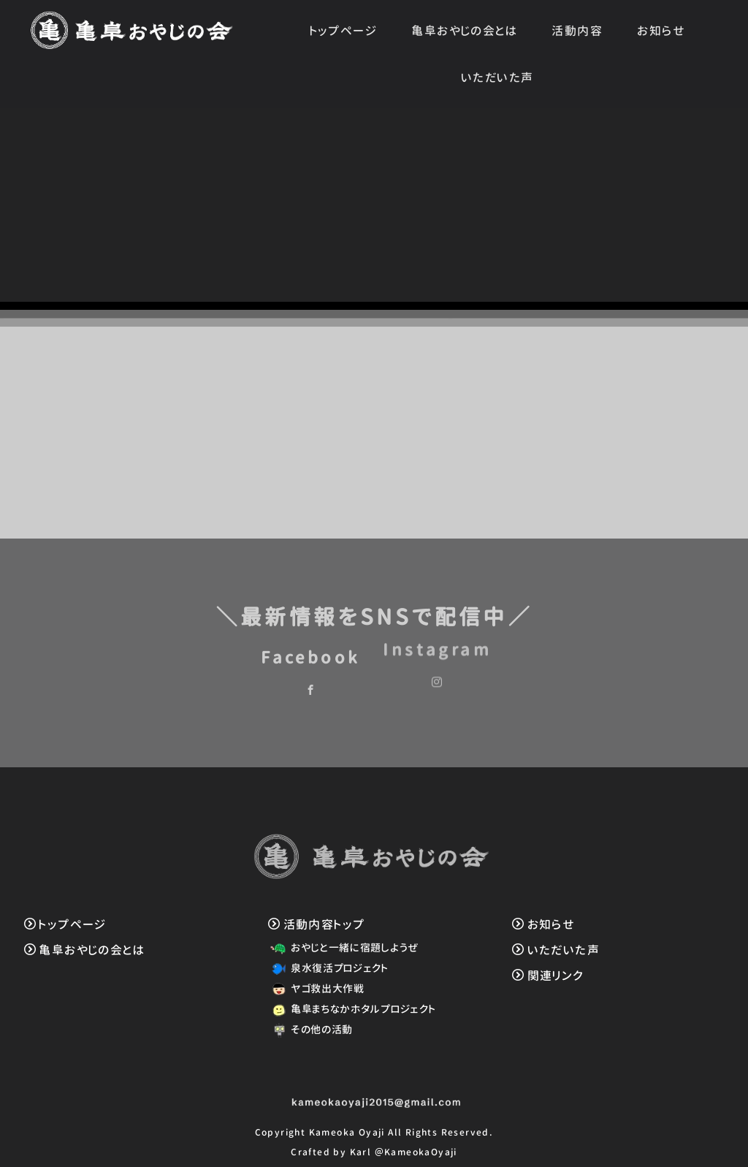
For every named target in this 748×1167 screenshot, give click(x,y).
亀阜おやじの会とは (464, 31)
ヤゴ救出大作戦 (315, 988)
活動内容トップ (316, 924)
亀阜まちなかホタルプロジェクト (350, 1009)
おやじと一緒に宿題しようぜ (342, 947)
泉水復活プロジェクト (327, 968)
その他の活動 (309, 1029)
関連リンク (548, 976)
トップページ (343, 31)
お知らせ (661, 31)
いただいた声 (497, 77)
